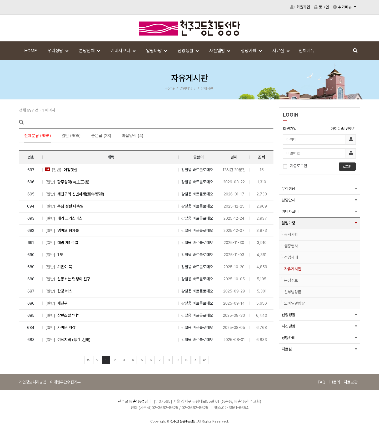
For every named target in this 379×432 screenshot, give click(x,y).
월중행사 (291, 246)
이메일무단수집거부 (65, 382)
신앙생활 (186, 50)
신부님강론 (292, 292)
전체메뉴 (307, 50)
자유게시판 (292, 269)
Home (170, 88)
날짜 (234, 157)
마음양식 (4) (132, 135)
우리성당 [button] (288, 188)
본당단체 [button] (288, 200)
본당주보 (291, 280)
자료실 (278, 50)
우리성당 (55, 50)
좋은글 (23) (101, 135)
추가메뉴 (343, 7)
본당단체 (87, 50)
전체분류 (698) (37, 135)
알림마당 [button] (288, 223)
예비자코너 (121, 50)
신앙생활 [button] (288, 315)
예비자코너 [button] (290, 211)
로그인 (321, 7)
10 (186, 360)
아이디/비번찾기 (343, 128)
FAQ (321, 382)
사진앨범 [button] (288, 326)
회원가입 (300, 7)
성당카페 (249, 50)
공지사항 (291, 234)
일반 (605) (71, 135)
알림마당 (154, 50)
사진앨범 (217, 50)
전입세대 (291, 257)
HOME (30, 50)
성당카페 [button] (288, 337)
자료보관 (350, 382)
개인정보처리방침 (32, 382)
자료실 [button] (287, 349)
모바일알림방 (294, 303)
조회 (261, 157)
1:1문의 (334, 382)
